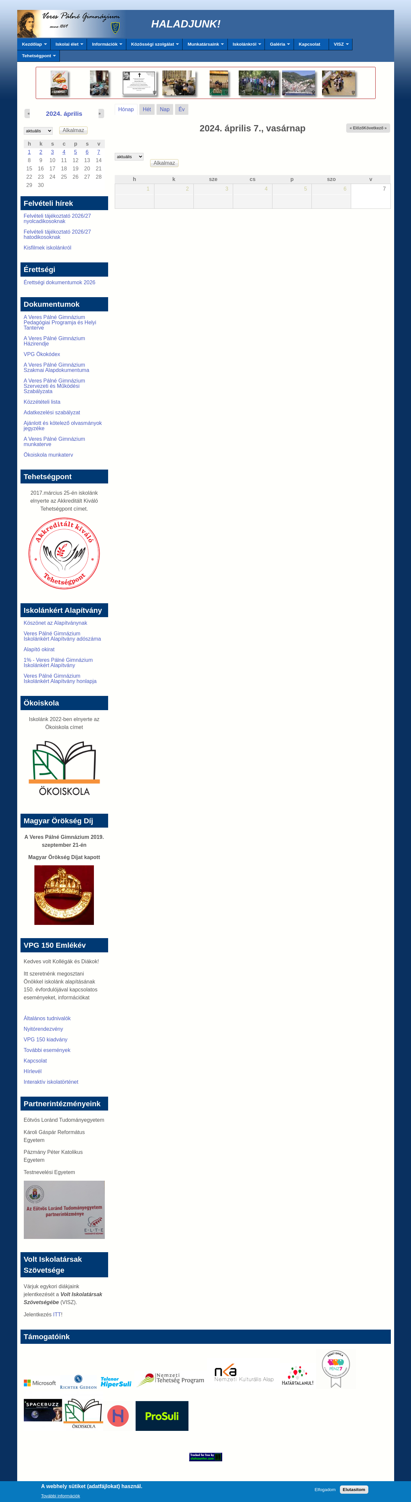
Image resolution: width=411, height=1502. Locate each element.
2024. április (64, 113)
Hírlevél (33, 1071)
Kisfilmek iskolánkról (47, 247)
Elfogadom (325, 1491)
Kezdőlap (32, 46)
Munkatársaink (203, 46)
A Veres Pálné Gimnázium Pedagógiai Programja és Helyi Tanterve (60, 322)
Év (182, 109)
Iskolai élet (67, 46)
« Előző (356, 128)
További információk (60, 1497)
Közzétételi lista (42, 402)
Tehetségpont (36, 57)
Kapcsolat (309, 44)
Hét (147, 109)
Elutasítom (354, 1491)
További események (47, 1050)
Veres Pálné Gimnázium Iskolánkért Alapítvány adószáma (62, 636)
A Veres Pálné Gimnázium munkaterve (54, 441)
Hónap (128, 108)
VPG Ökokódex (42, 354)
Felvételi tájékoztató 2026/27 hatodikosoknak (57, 234)
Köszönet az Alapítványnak (55, 623)
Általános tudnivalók (47, 1018)
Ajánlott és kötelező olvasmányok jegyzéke (63, 425)
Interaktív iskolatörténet (51, 1082)
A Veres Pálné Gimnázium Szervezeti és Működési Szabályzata (54, 386)
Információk (104, 46)
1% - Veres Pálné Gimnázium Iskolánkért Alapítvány (58, 662)
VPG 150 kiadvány (46, 1039)
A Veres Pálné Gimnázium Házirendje (54, 341)
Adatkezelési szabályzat (52, 412)
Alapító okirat (39, 649)
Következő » (375, 128)
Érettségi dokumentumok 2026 (60, 282)
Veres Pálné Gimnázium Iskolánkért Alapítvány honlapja (60, 678)
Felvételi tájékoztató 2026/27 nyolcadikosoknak (57, 218)
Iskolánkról (245, 46)
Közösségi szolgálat (152, 46)
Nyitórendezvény (43, 1029)
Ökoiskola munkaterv (48, 455)
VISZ (339, 46)
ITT (57, 1314)
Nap (165, 109)
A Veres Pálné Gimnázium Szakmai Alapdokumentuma (56, 367)
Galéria (277, 46)
